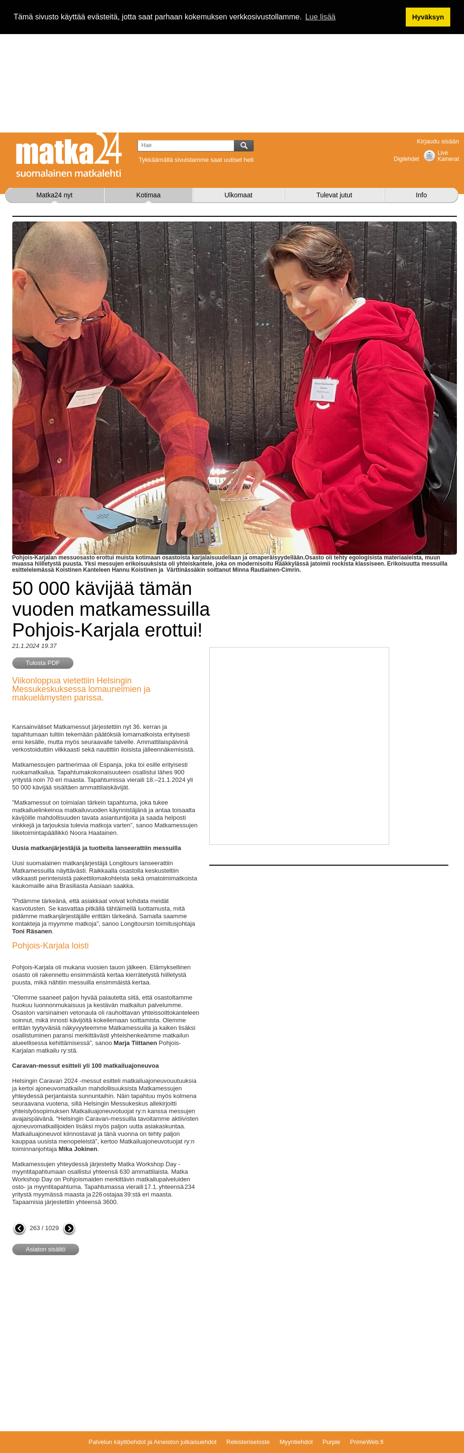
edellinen (19, 1229)
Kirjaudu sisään (438, 141)
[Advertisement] (232, 66)
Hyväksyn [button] (428, 17)
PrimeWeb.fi (367, 1441)
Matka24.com (69, 155)
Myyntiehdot (295, 1441)
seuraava (69, 1229)
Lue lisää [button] (320, 17)
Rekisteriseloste (248, 1441)
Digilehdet (406, 159)
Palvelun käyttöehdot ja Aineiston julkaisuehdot (152, 1441)
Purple (331, 1441)
